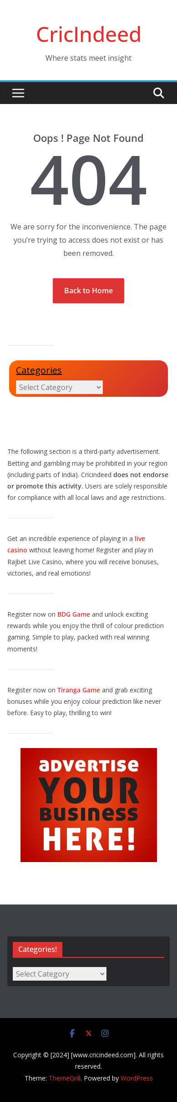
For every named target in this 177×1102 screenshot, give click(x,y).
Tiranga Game (78, 690)
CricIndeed (89, 34)
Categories (39, 370)
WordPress (137, 1078)
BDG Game (73, 614)
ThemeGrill (65, 1078)
